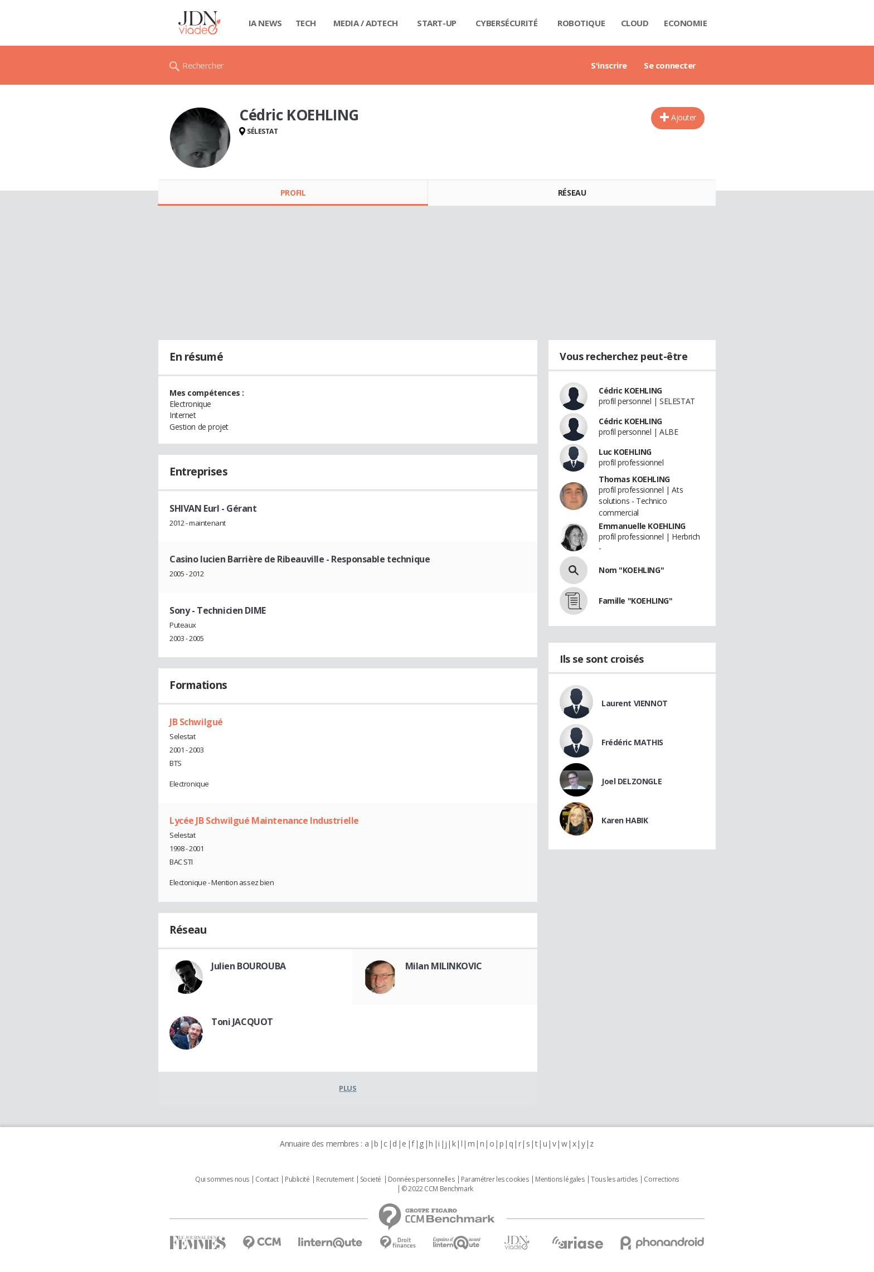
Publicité (297, 1179)
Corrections (661, 1179)
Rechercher (203, 65)
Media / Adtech (365, 22)
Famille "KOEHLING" (635, 600)
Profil (292, 192)
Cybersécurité (506, 22)
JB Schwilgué (196, 722)
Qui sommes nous (222, 1179)
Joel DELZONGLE (631, 781)
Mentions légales (559, 1179)
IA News (265, 22)
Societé (370, 1179)
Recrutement (334, 1179)
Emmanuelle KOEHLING (642, 526)
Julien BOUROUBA (248, 966)
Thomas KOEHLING (634, 479)
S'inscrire (609, 65)
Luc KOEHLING (625, 451)
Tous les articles (614, 1179)
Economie (685, 22)
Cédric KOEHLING (630, 390)
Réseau (572, 192)
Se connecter (670, 65)
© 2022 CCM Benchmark (437, 1189)
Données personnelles (421, 1179)
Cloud (635, 22)
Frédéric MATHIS (632, 742)
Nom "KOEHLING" (631, 570)
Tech (305, 22)
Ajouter (683, 117)
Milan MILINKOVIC (443, 966)
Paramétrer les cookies (495, 1179)
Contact (266, 1179)
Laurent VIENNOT (634, 703)
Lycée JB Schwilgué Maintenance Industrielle (264, 820)
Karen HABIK (624, 820)
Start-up (437, 22)
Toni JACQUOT (242, 1022)
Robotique (581, 22)
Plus (347, 1088)
